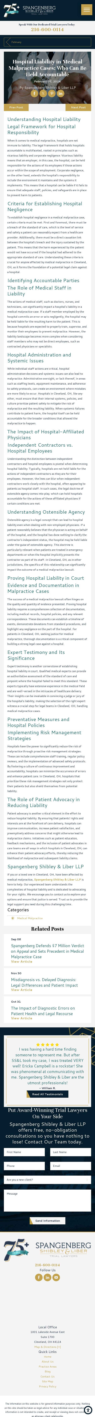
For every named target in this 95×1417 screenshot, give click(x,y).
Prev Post (16, 107)
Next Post (78, 107)
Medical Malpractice (30, 918)
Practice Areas (48, 1366)
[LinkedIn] (47, 1277)
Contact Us (47, 1376)
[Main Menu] (86, 9)
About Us (48, 1361)
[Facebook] (39, 1277)
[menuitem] (47, 1356)
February (16, 42)
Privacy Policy (47, 1386)
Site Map (47, 1381)
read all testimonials (47, 1094)
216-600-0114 (47, 29)
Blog (48, 1371)
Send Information (47, 1221)
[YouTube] (56, 1277)
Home (47, 1356)
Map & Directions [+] (47, 1347)
